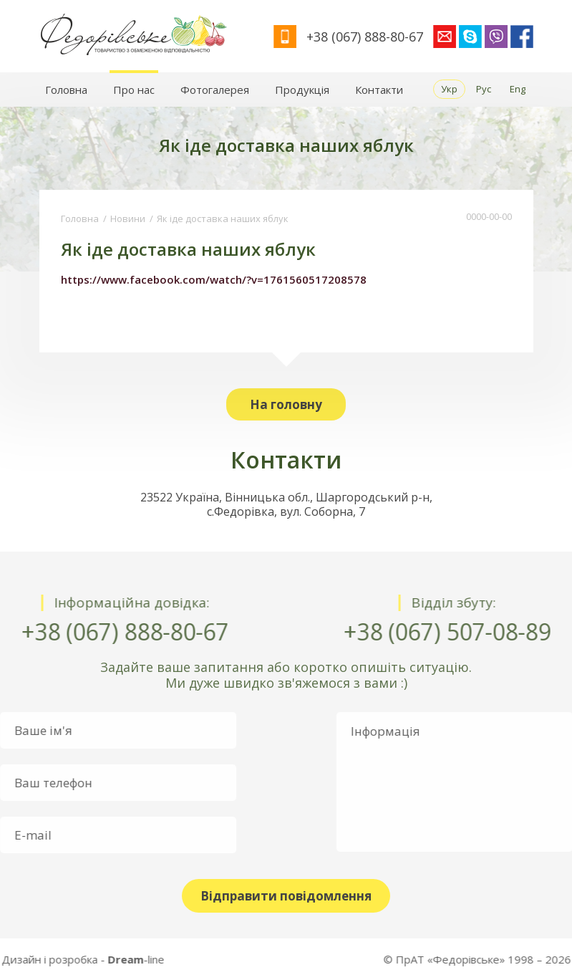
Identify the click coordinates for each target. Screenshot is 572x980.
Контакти (379, 89)
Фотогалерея (214, 89)
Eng (517, 88)
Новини (127, 218)
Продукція (302, 89)
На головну (286, 404)
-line (53, 959)
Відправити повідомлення (286, 896)
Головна (66, 89)
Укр (449, 88)
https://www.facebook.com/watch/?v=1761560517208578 (214, 279)
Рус (483, 88)
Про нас (134, 89)
